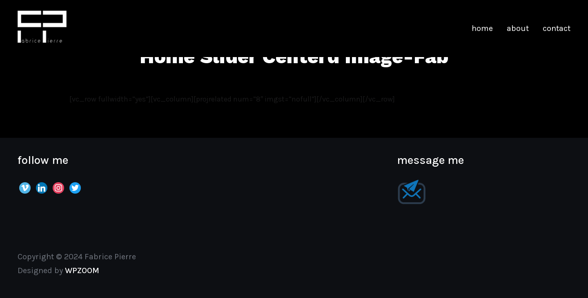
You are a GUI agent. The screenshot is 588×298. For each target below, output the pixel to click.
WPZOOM (82, 270)
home (482, 28)
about (518, 28)
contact (556, 28)
